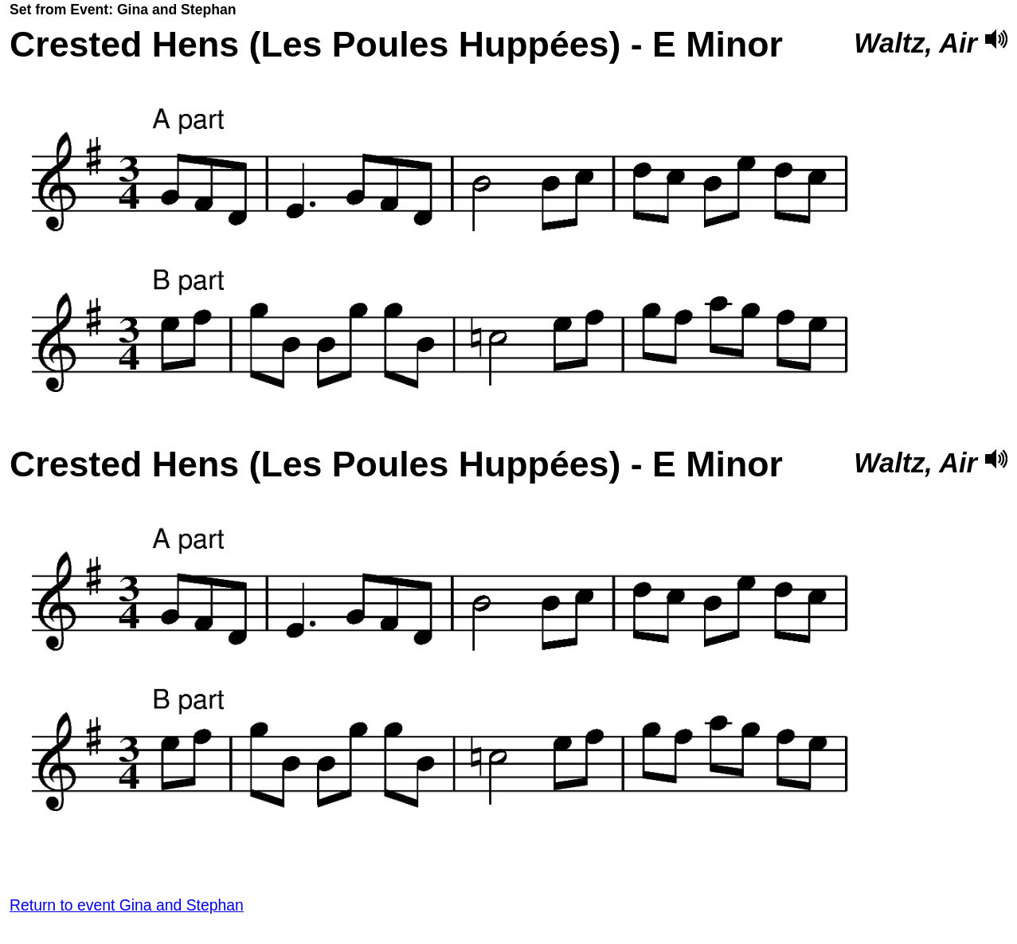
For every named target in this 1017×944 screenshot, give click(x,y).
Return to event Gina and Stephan (127, 905)
